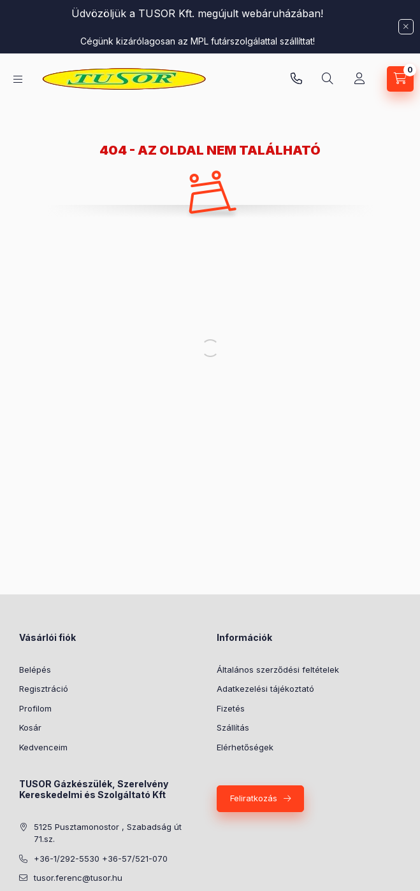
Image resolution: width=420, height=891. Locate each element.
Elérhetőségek (245, 747)
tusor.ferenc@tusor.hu (78, 878)
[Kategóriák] (17, 79)
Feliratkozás (253, 798)
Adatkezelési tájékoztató (265, 689)
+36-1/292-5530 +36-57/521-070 (101, 858)
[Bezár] (406, 26)
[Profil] (359, 79)
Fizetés (231, 708)
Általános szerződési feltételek (278, 669)
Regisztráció (43, 689)
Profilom (35, 708)
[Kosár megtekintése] (400, 79)
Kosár (30, 727)
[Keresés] (327, 79)
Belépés (35, 669)
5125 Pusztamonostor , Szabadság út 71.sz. (108, 833)
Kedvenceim (43, 747)
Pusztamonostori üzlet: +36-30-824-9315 (296, 79)
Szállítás (233, 727)
